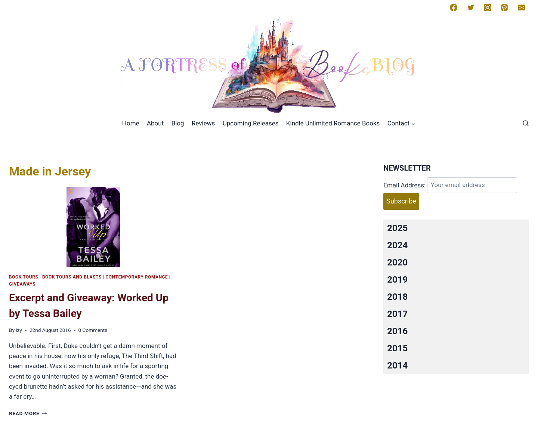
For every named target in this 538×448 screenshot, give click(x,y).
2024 (397, 245)
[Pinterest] (504, 7)
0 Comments (93, 330)
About (155, 123)
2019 (397, 279)
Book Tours (23, 277)
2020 (397, 262)
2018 (397, 297)
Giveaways (22, 284)
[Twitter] (470, 7)
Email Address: (404, 185)
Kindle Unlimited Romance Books (333, 123)
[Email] (521, 7)
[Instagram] (487, 7)
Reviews (203, 123)
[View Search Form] (525, 123)
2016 (397, 331)
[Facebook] (453, 7)
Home (130, 123)
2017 (397, 314)
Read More (28, 413)
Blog (177, 123)
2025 (397, 228)
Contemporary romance (136, 277)
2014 (397, 365)
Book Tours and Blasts (72, 277)
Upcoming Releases (251, 123)
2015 (397, 348)
